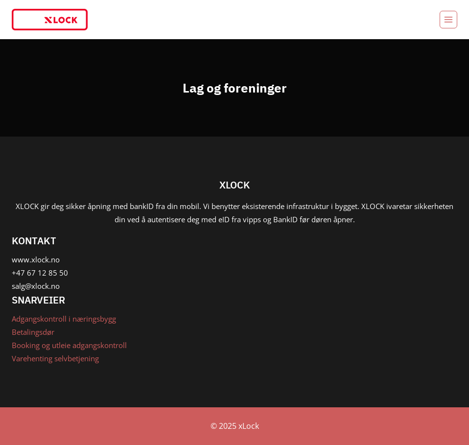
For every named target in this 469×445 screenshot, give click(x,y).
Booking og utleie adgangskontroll (69, 345)
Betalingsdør (33, 332)
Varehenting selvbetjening (55, 358)
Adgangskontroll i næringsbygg (64, 319)
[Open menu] (448, 19)
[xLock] (50, 19)
